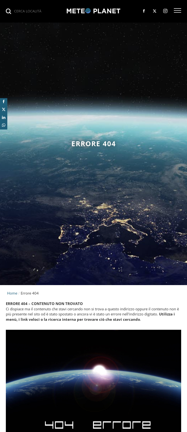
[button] (177, 11)
